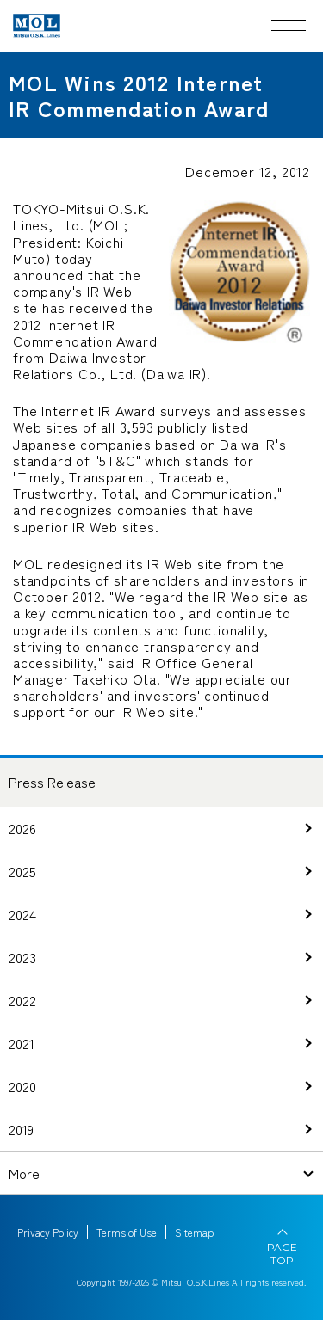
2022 (22, 1000)
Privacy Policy (47, 1232)
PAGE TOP (282, 1254)
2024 (22, 914)
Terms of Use (126, 1232)
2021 (21, 1043)
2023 (22, 957)
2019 (21, 1129)
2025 (22, 871)
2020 (22, 1086)
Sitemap (194, 1232)
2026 (22, 828)
